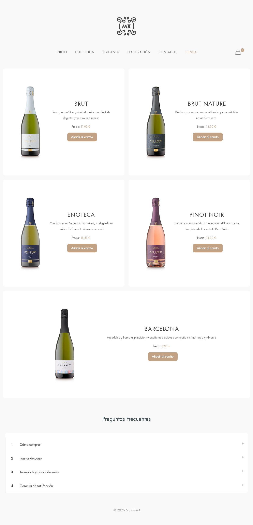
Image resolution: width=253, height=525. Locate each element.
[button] (126, 444)
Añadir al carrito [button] (82, 137)
